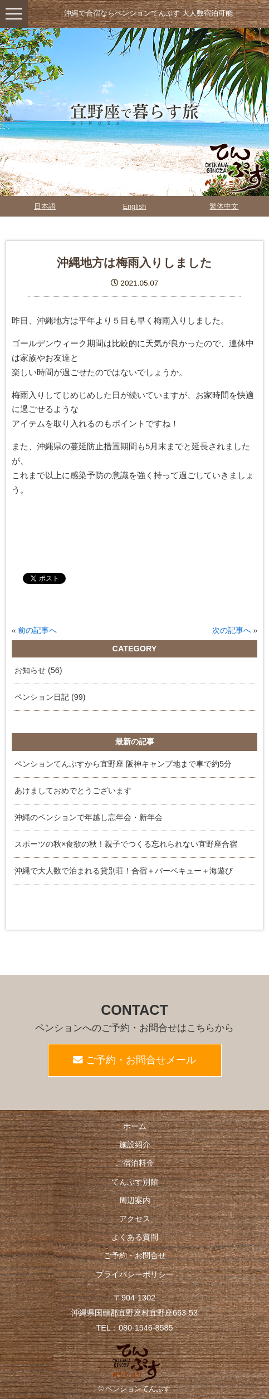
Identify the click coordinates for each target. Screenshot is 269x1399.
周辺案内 (134, 1200)
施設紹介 (134, 1144)
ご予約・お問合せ (135, 1255)
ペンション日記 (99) (50, 697)
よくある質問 (134, 1237)
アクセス (134, 1218)
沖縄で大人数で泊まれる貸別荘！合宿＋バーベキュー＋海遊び (123, 870)
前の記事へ (37, 630)
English (134, 206)
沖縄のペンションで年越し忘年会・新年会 (88, 817)
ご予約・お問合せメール (134, 1060)
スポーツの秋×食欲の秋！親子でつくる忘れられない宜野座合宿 (125, 844)
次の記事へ (231, 630)
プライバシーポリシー (135, 1274)
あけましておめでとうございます (72, 790)
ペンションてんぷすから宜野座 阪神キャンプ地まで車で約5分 (123, 763)
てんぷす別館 (134, 1181)
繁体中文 (223, 206)
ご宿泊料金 (134, 1163)
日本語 (45, 206)
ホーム (134, 1126)
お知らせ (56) (38, 670)
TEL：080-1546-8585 (134, 1327)
